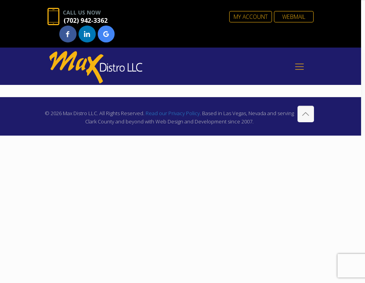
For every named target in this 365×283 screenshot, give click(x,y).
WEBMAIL (293, 16)
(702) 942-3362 (86, 20)
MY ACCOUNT (251, 16)
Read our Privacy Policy (173, 113)
